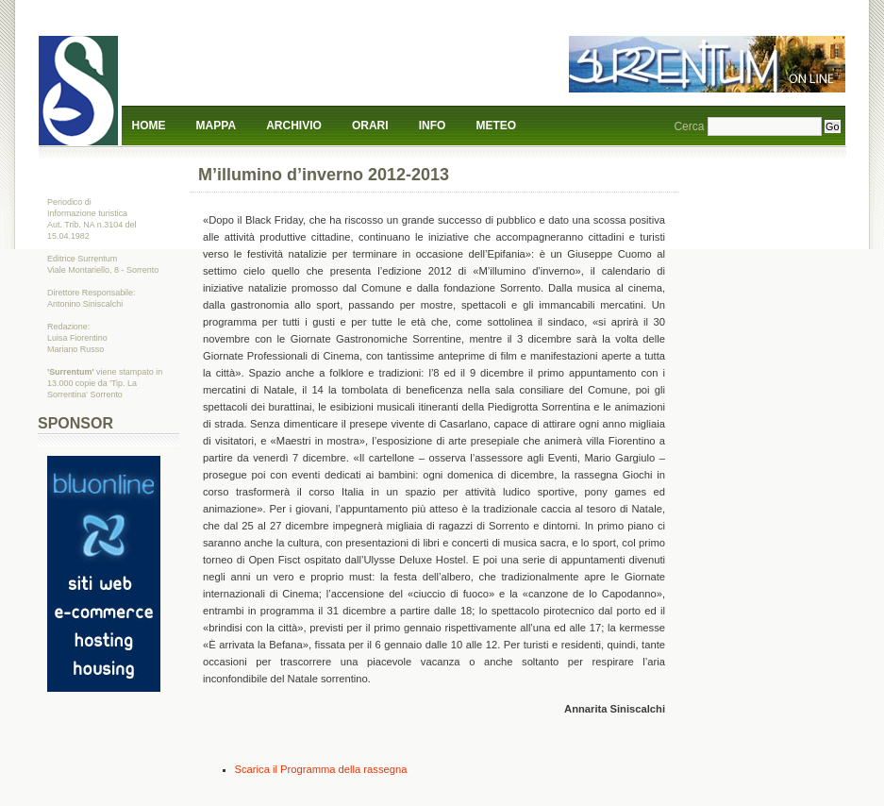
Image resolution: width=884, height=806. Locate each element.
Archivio (294, 125)
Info (432, 125)
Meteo (496, 125)
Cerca (689, 126)
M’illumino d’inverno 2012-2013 (323, 174)
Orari (370, 125)
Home (149, 125)
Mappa (216, 125)
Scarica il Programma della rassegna (321, 769)
